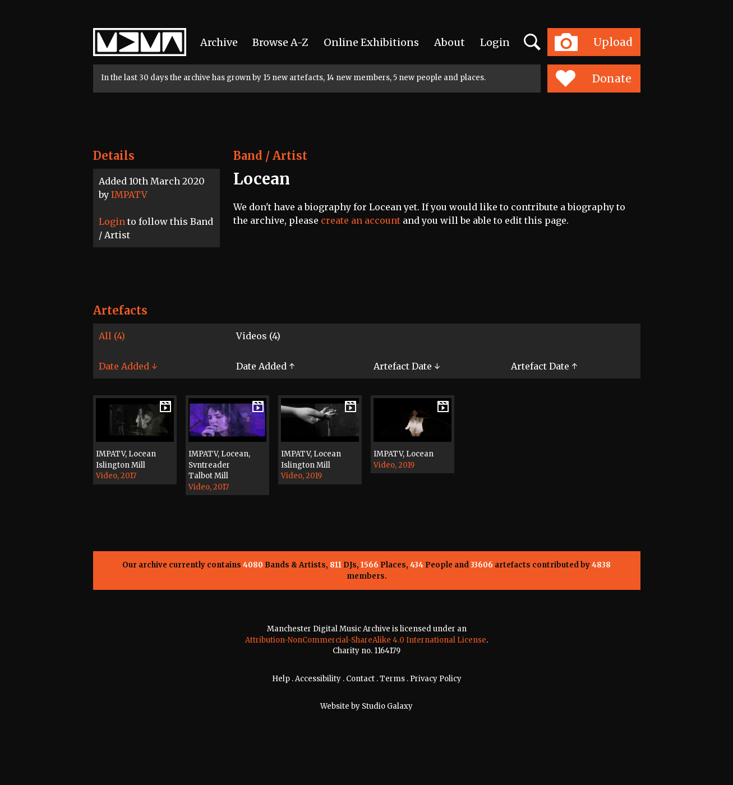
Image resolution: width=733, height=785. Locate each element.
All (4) (112, 335)
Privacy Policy (436, 679)
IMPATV (129, 194)
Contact (360, 679)
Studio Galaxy (387, 706)
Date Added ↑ (265, 366)
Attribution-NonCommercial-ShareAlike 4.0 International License (365, 640)
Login (495, 42)
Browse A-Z (280, 42)
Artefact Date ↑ (544, 366)
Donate (593, 78)
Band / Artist (270, 156)
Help (281, 679)
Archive (219, 42)
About (449, 42)
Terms (392, 679)
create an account (360, 220)
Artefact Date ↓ (407, 366)
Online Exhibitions (371, 42)
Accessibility (318, 679)
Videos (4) (258, 335)
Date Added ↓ (128, 366)
